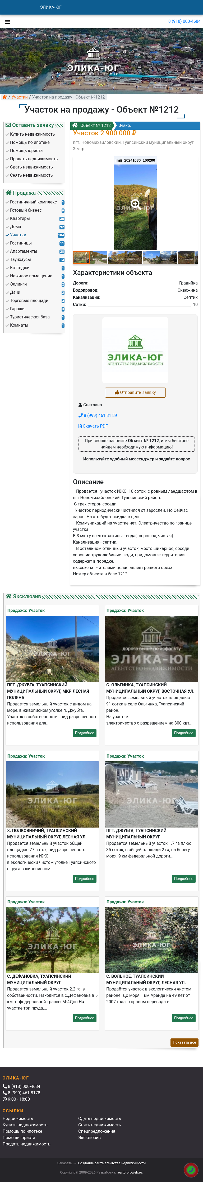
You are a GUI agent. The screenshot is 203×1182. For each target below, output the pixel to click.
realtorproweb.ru (129, 1172)
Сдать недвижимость (99, 1118)
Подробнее (84, 733)
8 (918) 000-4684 (184, 21)
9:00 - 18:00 (16, 1099)
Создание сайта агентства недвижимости (112, 1163)
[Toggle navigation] (6, 21)
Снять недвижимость (99, 1124)
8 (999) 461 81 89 (98, 415)
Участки (20, 97)
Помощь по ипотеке (22, 1131)
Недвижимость (18, 1118)
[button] (135, 201)
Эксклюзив (89, 1137)
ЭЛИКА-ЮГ (51, 7)
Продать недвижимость (26, 1144)
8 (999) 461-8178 (21, 1092)
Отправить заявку (135, 392)
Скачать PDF (93, 426)
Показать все (184, 1042)
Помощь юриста (19, 1137)
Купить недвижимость (25, 1124)
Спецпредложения (96, 1131)
